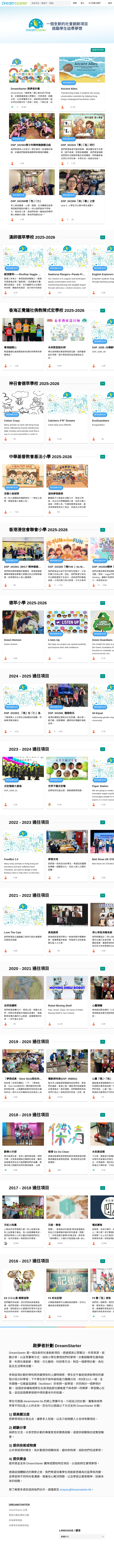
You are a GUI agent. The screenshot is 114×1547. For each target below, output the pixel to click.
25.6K (16, 1243)
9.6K (59, 366)
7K (102, 1097)
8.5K (59, 1316)
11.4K (72, 107)
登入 (83, 3)
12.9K (16, 1316)
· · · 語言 (108, 3)
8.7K (103, 658)
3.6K (15, 951)
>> (102, 237)
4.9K (103, 951)
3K (72, 219)
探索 (75, 3)
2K (58, 877)
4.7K (103, 731)
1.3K (16, 366)
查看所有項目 (98, 50)
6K (14, 1024)
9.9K (15, 1170)
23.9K (60, 1097)
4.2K (61, 731)
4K (58, 951)
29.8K (60, 1243)
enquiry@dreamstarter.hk (75, 1489)
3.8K (105, 585)
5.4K (59, 804)
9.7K (103, 1170)
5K (14, 439)
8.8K (15, 658)
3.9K (15, 1097)
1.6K (103, 366)
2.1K (61, 585)
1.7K (73, 163)
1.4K (22, 219)
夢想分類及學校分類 (19, 1515)
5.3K (59, 439)
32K (59, 1170)
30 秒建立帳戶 (94, 3)
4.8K (15, 877)
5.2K (103, 804)
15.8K (104, 1243)
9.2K (103, 1316)
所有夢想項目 (15, 1520)
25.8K (23, 107)
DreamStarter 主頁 (18, 1510)
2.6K (103, 877)
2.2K (22, 163)
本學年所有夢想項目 (19, 1525)
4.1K (16, 731)
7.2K (16, 512)
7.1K (59, 658)
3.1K (15, 293)
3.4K (103, 293)
